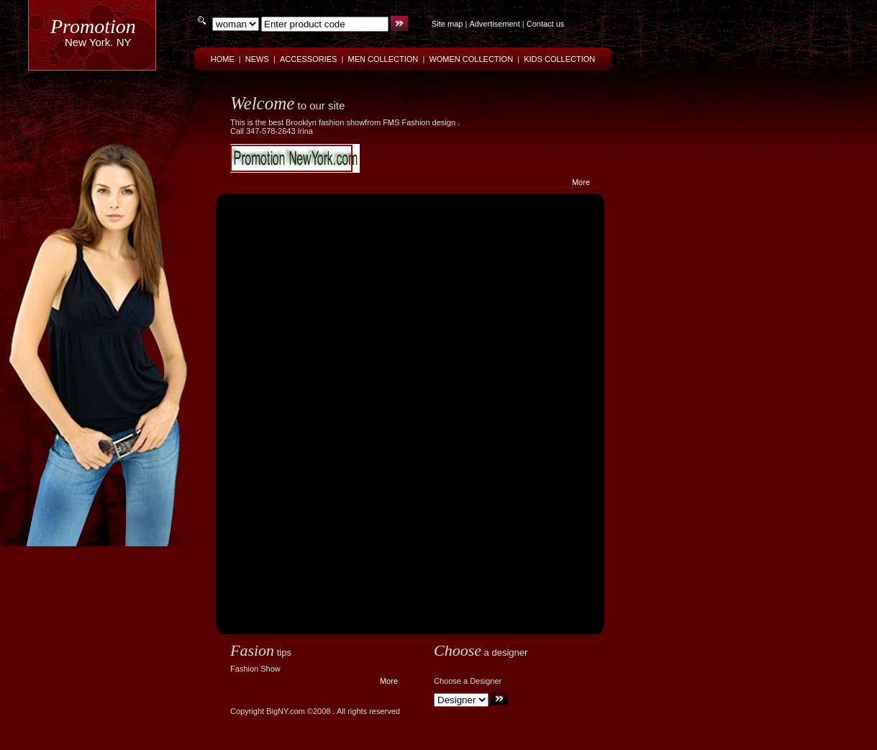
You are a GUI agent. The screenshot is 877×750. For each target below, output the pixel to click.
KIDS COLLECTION (559, 59)
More (581, 182)
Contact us (546, 23)
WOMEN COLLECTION (471, 59)
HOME (223, 59)
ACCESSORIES (308, 59)
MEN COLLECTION (383, 59)
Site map (447, 23)
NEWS (257, 59)
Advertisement (494, 23)
